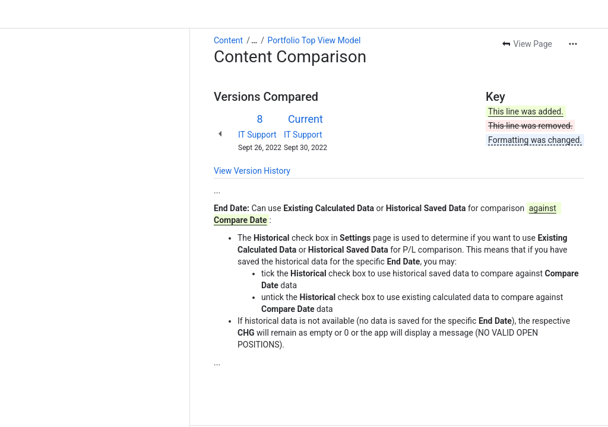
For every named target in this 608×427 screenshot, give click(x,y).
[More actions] (573, 44)
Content (228, 40)
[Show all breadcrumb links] (254, 40)
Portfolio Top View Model (314, 40)
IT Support (257, 134)
